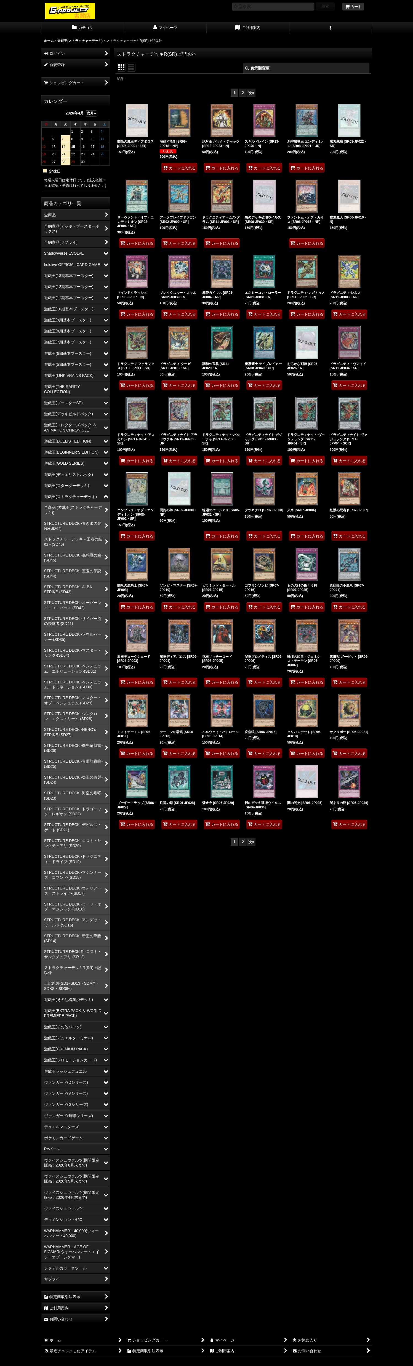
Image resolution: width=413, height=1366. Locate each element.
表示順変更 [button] (257, 68)
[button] (330, 28)
